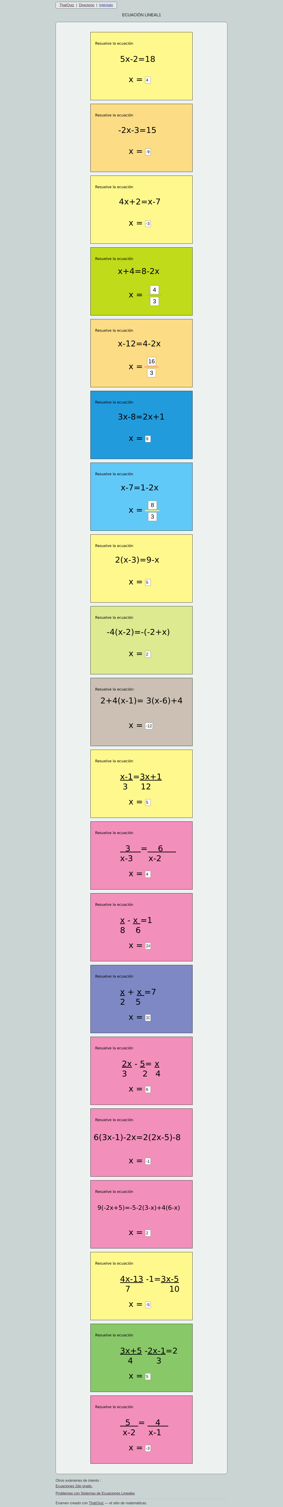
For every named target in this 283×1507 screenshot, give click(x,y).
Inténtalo (106, 5)
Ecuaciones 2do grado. (74, 1486)
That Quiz (96, 1503)
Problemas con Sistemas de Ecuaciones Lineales (95, 1493)
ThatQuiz (66, 5)
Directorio (86, 5)
